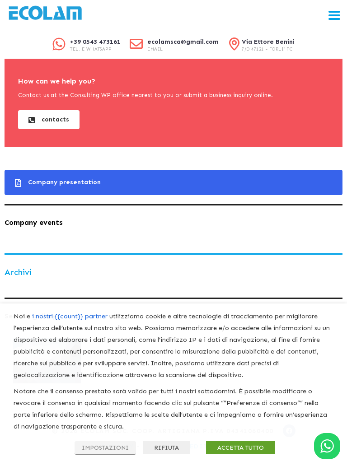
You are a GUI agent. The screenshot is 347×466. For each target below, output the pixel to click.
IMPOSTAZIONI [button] (105, 447)
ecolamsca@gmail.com (183, 42)
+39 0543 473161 (95, 42)
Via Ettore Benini (268, 42)
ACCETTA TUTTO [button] (240, 447)
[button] (49, 119)
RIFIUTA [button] (166, 447)
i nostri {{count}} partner (70, 316)
